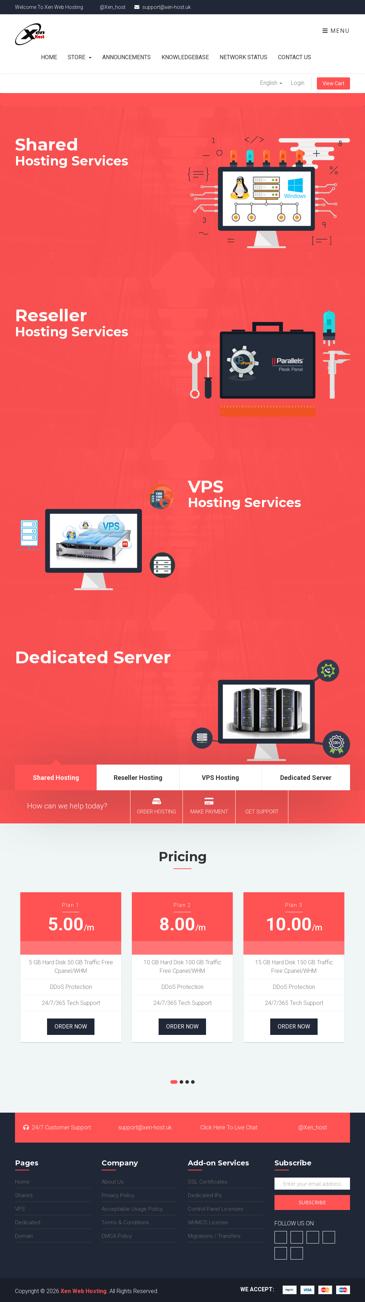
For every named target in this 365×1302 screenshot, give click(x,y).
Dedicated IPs (205, 1195)
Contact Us (294, 57)
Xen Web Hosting (84, 1291)
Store (80, 57)
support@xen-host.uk (141, 1127)
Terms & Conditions (125, 1222)
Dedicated (27, 1222)
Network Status (243, 57)
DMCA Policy (117, 1236)
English (271, 83)
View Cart (333, 83)
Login (297, 83)
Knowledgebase (185, 57)
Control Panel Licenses (215, 1209)
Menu (336, 31)
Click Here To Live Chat (224, 1127)
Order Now (71, 1026)
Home (49, 57)
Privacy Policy (118, 1195)
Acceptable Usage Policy (132, 1209)
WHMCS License (208, 1222)
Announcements (126, 57)
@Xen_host (308, 1127)
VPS (20, 1209)
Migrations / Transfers (214, 1236)
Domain (24, 1236)
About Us (113, 1182)
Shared (23, 1195)
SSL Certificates (207, 1182)
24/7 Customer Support (57, 1127)
